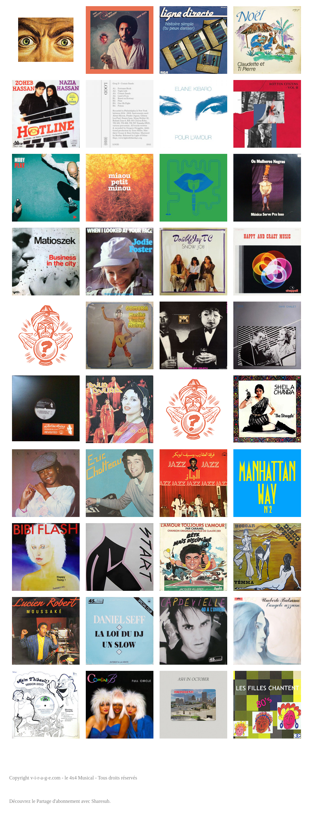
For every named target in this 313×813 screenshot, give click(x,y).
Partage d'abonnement (58, 801)
